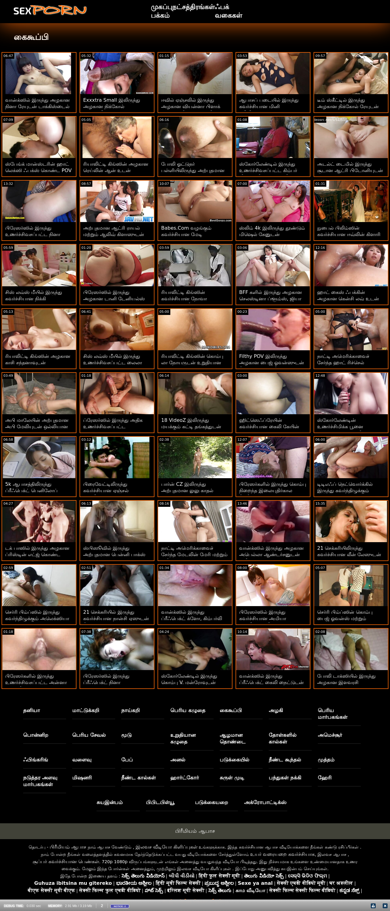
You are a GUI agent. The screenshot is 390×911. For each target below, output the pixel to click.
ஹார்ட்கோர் (184, 778)
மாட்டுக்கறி (85, 710)
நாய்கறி (130, 710)
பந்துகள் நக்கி (285, 778)
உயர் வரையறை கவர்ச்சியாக (282, 854)
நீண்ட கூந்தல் (285, 760)
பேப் (127, 760)
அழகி (276, 710)
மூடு (126, 735)
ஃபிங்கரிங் (35, 760)
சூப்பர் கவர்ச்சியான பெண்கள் (66, 861)
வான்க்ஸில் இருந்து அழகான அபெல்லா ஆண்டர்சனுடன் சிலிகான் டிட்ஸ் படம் (271, 554)
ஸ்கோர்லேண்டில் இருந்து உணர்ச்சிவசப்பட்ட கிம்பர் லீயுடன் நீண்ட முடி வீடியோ (270, 170)
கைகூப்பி (231, 710)
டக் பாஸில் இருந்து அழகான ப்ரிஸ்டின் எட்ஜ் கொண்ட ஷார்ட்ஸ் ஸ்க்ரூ (37, 554)
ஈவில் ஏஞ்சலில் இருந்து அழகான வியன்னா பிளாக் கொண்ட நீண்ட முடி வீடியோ (193, 106)
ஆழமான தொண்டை (233, 738)
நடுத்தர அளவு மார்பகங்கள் (40, 781)
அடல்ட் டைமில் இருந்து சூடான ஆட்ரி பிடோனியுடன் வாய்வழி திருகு (350, 170)
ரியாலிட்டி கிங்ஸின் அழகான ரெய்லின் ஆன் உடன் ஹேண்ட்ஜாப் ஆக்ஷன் (115, 170)
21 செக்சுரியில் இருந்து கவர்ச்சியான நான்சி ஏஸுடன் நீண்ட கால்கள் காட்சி (116, 618)
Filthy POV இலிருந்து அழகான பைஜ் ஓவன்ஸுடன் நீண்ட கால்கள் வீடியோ (271, 362)
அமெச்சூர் (330, 735)
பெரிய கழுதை (187, 710)
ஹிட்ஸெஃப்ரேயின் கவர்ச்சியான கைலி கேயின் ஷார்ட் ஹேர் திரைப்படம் (269, 426)
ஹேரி (325, 778)
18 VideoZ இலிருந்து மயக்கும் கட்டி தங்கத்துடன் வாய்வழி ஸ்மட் (191, 426)
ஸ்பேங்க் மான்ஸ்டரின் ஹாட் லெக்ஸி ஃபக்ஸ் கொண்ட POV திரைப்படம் (38, 170)
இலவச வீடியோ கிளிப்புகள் (166, 847)
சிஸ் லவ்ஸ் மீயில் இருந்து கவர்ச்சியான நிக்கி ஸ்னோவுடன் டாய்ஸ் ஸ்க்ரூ (35, 298)
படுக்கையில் (234, 760)
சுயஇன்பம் (110, 802)
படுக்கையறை (211, 802)
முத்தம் (326, 760)
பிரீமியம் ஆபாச (194, 831)
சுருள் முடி (232, 778)
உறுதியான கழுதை (183, 738)
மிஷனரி (82, 778)
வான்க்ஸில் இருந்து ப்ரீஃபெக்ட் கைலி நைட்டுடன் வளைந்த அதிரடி (271, 682)
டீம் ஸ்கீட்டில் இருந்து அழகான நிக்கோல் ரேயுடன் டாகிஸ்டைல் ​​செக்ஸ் (348, 106)
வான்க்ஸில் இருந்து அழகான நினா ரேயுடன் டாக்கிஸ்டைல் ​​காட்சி (38, 106)
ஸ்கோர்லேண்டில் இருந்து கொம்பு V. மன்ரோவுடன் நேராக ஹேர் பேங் (189, 682)
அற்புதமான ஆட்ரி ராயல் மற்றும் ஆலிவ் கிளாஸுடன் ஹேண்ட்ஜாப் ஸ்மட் (113, 234)
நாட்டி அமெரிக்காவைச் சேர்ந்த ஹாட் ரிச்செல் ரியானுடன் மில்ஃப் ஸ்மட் (346, 362)
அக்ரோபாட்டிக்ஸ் (265, 802)
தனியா (31, 710)
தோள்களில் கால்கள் (282, 738)
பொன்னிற (35, 735)
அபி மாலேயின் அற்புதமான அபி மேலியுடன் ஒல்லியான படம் (37, 426)
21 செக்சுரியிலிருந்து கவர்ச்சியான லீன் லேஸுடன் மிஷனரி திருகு (349, 554)
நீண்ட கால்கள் (138, 778)
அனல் (177, 760)
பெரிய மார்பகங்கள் (332, 713)
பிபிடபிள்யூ (160, 802)
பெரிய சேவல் (89, 735)
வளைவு (81, 760)
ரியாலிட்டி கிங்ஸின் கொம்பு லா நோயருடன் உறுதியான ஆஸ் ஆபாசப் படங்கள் (192, 362)
